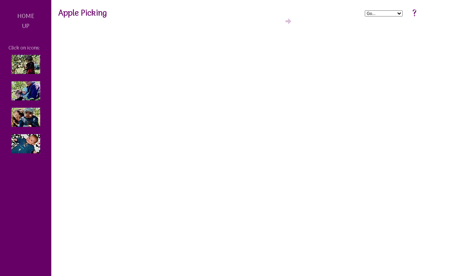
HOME (25, 16)
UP (25, 26)
